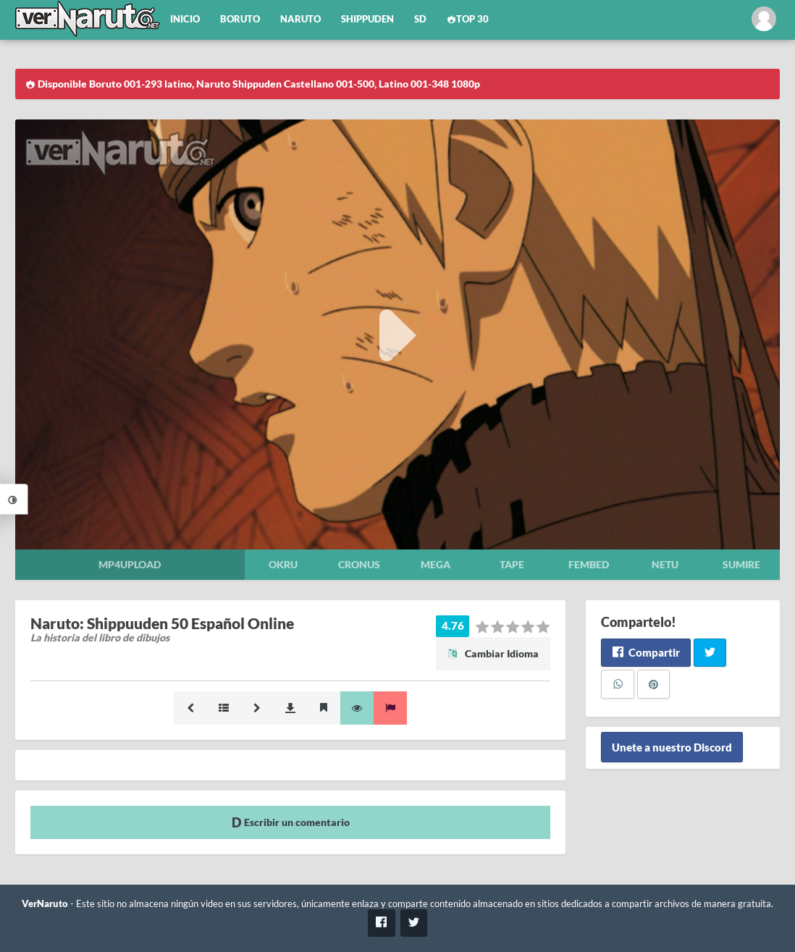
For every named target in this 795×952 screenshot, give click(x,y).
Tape (512, 564)
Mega (435, 564)
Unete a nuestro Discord (672, 747)
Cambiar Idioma (493, 653)
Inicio (185, 19)
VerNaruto (45, 903)
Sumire (741, 564)
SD (420, 19)
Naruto (300, 19)
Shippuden (367, 19)
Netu (665, 564)
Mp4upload (129, 564)
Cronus (359, 564)
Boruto (240, 19)
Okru (283, 564)
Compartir (645, 652)
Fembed (588, 564)
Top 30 (468, 19)
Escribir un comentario (291, 822)
